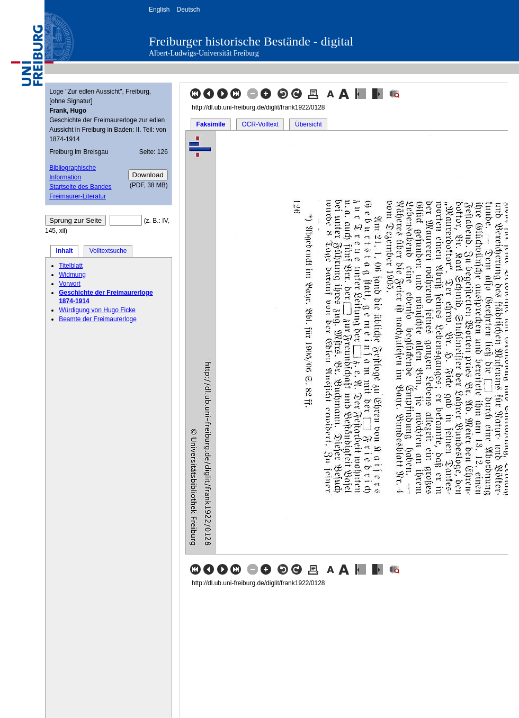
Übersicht (308, 124)
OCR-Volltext (259, 124)
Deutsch (188, 9)
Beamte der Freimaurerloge (98, 319)
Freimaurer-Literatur (77, 196)
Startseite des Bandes (80, 186)
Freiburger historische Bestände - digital (251, 41)
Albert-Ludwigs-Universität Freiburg (204, 53)
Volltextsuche (108, 251)
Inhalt (64, 251)
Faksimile (211, 124)
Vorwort (69, 283)
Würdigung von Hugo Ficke (97, 310)
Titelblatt (71, 265)
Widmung (72, 274)
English (159, 9)
